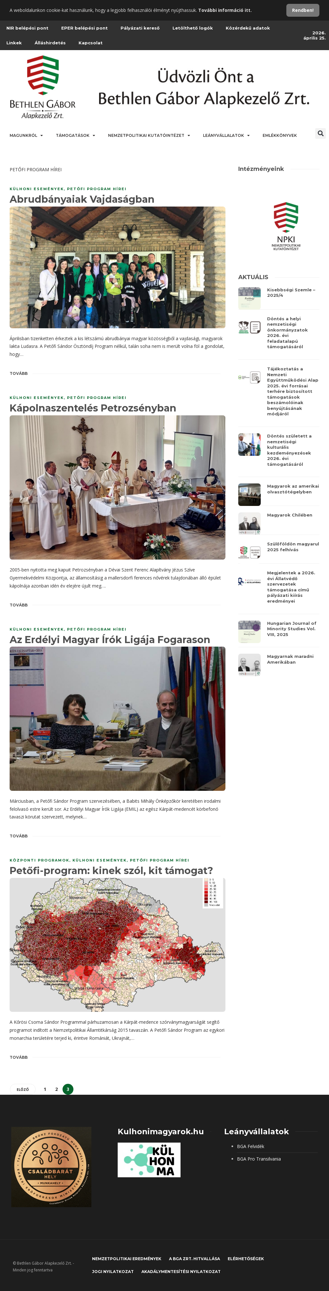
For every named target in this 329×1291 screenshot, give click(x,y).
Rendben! (303, 10)
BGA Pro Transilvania (259, 1159)
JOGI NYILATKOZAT (113, 1271)
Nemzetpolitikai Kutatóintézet (149, 135)
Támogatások (75, 135)
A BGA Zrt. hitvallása (194, 1258)
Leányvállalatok (226, 135)
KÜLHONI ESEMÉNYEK (37, 189)
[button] (320, 133)
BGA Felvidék (250, 1146)
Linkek (14, 42)
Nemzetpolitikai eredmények (126, 1258)
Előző (23, 1089)
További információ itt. (225, 10)
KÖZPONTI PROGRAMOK (39, 860)
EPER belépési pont (84, 28)
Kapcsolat (91, 42)
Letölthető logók (193, 28)
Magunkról (26, 135)
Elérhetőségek (246, 1258)
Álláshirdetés (50, 42)
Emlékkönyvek (280, 135)
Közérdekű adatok (248, 28)
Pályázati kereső (140, 28)
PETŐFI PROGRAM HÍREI (97, 189)
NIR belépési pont (27, 28)
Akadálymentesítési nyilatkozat (181, 1271)
